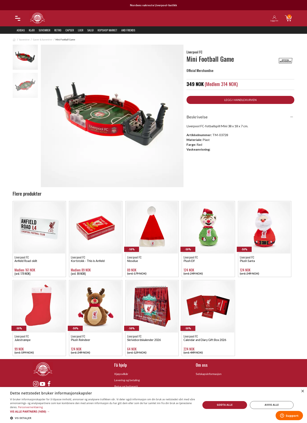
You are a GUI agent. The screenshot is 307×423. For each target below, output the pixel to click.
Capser (69, 30)
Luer (80, 30)
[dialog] (153, 405)
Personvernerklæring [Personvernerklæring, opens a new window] (30, 407)
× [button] (302, 391)
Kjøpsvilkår (121, 374)
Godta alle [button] (225, 405)
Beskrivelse (197, 116)
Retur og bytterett (126, 386)
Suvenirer (44, 30)
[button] (102, 411)
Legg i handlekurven (240, 100)
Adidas (21, 30)
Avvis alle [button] (272, 405)
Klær (32, 30)
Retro (57, 30)
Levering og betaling (127, 380)
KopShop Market (107, 30)
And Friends (128, 30)
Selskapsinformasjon (208, 374)
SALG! (90, 30)
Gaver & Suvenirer (43, 39)
